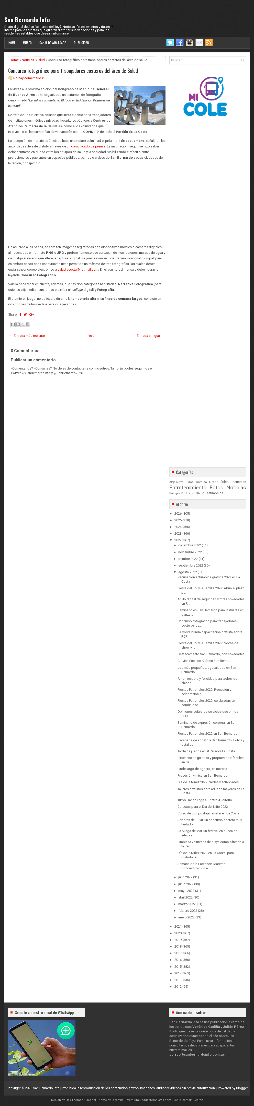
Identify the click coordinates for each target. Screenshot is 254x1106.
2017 (178, 953)
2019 (178, 940)
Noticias (28, 60)
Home (11, 42)
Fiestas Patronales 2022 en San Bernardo (208, 733)
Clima (189, 482)
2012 (178, 986)
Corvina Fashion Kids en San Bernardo (206, 661)
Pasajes (174, 493)
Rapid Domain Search (188, 1100)
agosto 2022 (187, 572)
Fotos (216, 488)
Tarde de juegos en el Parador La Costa (206, 751)
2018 (178, 946)
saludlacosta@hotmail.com (78, 269)
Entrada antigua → (150, 336)
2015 (178, 967)
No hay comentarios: (28, 78)
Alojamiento (176, 482)
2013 (178, 980)
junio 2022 (185, 884)
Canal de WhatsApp (52, 42)
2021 (178, 926)
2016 (178, 960)
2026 (178, 513)
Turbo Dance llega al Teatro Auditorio (205, 800)
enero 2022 (186, 917)
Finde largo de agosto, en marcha (202, 769)
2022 (178, 540)
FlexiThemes (74, 1100)
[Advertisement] (86, 205)
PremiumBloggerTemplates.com (148, 1100)
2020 (178, 933)
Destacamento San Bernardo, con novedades (211, 654)
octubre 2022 (188, 559)
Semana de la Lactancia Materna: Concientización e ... (202, 866)
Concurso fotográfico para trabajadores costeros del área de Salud (73, 70)
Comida (201, 482)
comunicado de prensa (88, 146)
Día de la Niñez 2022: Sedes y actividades (208, 782)
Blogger (242, 1088)
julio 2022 (185, 877)
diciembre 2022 (189, 545)
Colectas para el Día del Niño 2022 (203, 807)
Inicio (91, 336)
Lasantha (118, 1100)
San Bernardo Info (27, 19)
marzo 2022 (187, 904)
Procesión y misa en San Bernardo (203, 775)
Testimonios (214, 493)
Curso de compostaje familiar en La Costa (208, 813)
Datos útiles (218, 482)
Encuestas (238, 482)
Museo (27, 42)
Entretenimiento (187, 488)
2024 (178, 527)
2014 (178, 973)
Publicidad (81, 42)
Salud (40, 60)
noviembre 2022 (190, 552)
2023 (178, 533)
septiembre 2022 (190, 565)
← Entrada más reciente (27, 336)
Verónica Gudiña (206, 1027)
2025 (178, 520)
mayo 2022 (186, 891)
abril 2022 (185, 897)
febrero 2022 (187, 911)
